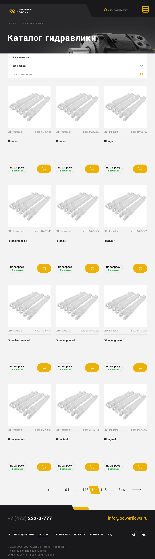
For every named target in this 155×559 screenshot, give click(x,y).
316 (122, 490)
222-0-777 (30, 518)
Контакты (96, 534)
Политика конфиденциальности (27, 550)
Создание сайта (17, 554)
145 (103, 490)
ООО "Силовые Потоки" (37, 546)
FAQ (109, 534)
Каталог (43, 534)
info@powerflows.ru (127, 518)
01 (67, 490)
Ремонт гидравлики (21, 534)
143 (85, 490)
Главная (12, 23)
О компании (62, 534)
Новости (79, 534)
